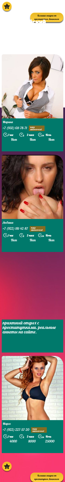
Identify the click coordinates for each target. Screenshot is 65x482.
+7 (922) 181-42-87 (24, 229)
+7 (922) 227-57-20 (25, 430)
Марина (8, 122)
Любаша (8, 223)
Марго (7, 424)
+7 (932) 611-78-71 (24, 128)
